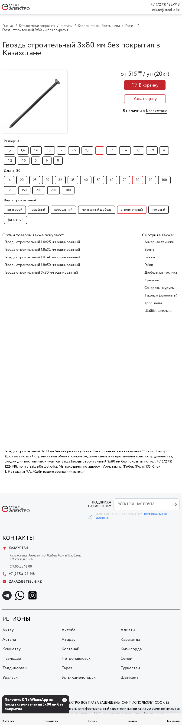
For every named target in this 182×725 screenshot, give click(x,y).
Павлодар (11, 659)
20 (22, 180)
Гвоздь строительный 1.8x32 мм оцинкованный (42, 249)
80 (138, 180)
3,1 (112, 150)
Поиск (93, 721)
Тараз (67, 668)
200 (39, 190)
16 (9, 180)
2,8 (87, 150)
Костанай (70, 649)
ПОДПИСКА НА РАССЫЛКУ (99, 504)
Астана (9, 640)
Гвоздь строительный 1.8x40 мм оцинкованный (42, 257)
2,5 (74, 150)
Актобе (68, 630)
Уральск (10, 678)
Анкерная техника (159, 242)
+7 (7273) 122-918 (165, 4)
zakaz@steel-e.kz (166, 9)
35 (73, 180)
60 (112, 180)
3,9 (152, 150)
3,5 (138, 150)
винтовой (14, 209)
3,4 (125, 150)
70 (125, 180)
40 (86, 180)
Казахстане (156, 111)
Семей (126, 659)
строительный (132, 209)
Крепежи (151, 280)
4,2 (9, 160)
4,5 (23, 160)
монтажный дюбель (96, 209)
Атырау (68, 640)
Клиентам (51, 721)
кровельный (63, 209)
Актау (8, 630)
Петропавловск (76, 659)
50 (99, 180)
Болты (149, 249)
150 (24, 190)
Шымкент (129, 678)
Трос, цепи (153, 303)
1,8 (49, 150)
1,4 (23, 150)
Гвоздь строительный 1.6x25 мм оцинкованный (42, 242)
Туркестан (130, 668)
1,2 (9, 150)
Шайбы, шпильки (158, 310)
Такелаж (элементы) (160, 295)
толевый (158, 209)
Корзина (173, 721)
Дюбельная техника (160, 272)
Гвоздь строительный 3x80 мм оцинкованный (41, 272)
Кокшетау (11, 649)
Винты (149, 257)
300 (68, 190)
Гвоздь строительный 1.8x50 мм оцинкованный (42, 265)
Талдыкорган (14, 668)
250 (53, 190)
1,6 (36, 150)
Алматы (127, 630)
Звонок (132, 721)
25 (34, 180)
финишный (15, 220)
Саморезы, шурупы (159, 288)
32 (60, 180)
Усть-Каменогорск (79, 678)
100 (164, 180)
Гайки (148, 265)
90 (151, 180)
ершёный (38, 209)
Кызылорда (131, 649)
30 (47, 180)
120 (10, 190)
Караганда (130, 640)
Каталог (8, 721)
